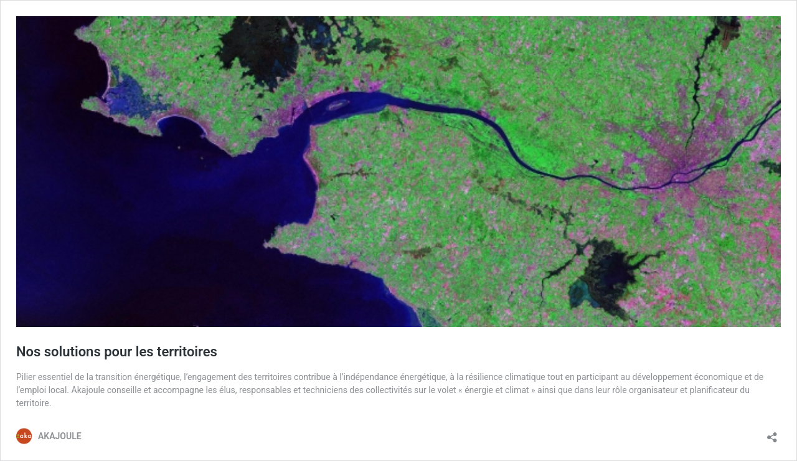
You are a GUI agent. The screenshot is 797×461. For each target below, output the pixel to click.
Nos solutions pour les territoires (116, 351)
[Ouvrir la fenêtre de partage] (772, 433)
